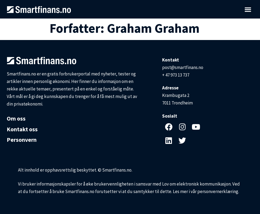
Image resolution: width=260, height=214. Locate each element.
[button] (248, 9)
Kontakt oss (22, 129)
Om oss (16, 118)
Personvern (22, 140)
